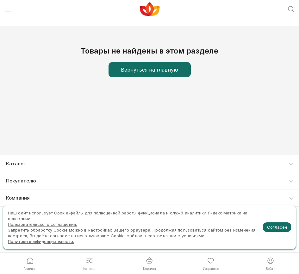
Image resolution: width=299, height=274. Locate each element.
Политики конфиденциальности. (41, 241)
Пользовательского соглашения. (42, 224)
